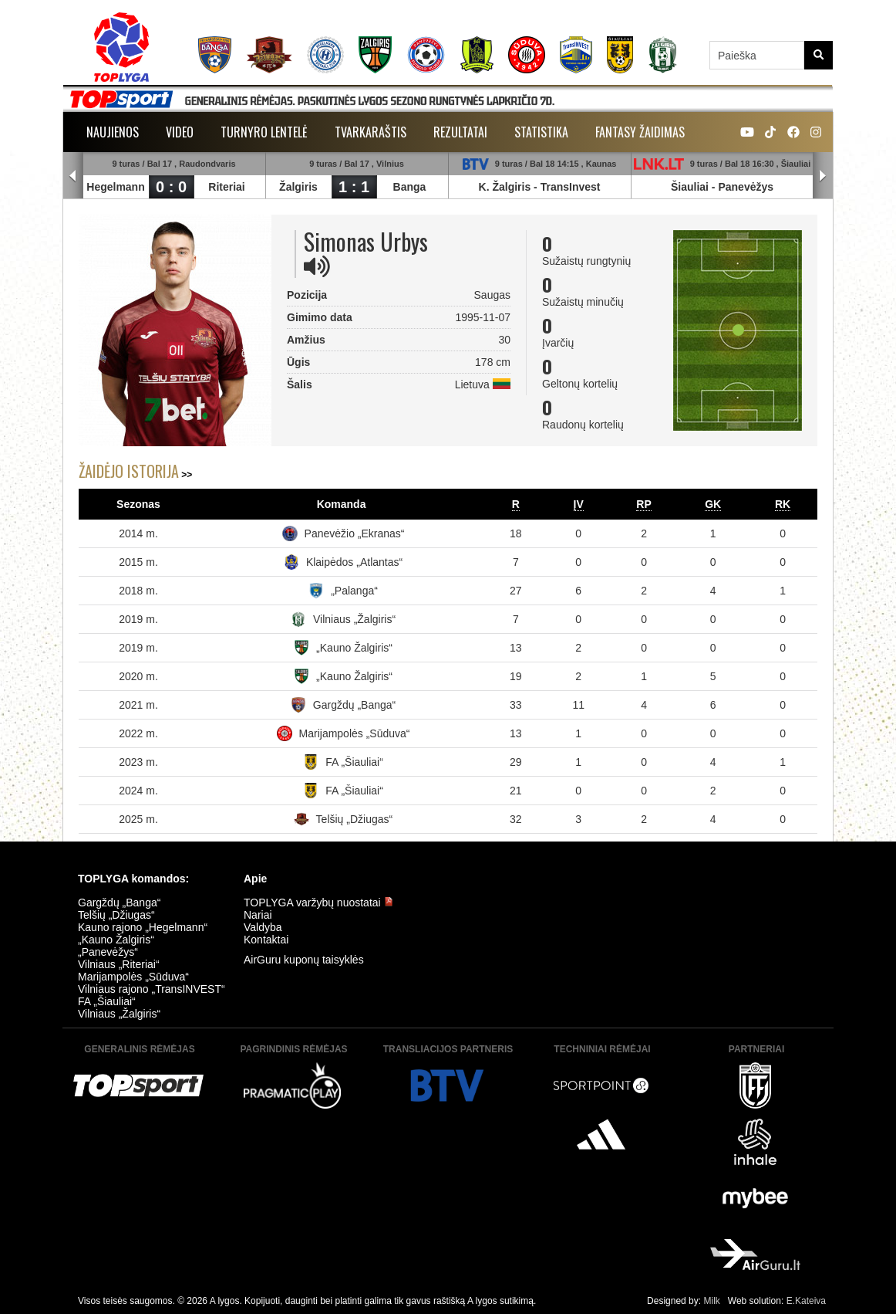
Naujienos (112, 132)
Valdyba (263, 927)
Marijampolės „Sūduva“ (354, 733)
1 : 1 (354, 186)
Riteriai (226, 187)
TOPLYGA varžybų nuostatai (318, 902)
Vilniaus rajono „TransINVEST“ (151, 989)
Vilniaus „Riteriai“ (119, 964)
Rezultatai (460, 132)
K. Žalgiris (505, 187)
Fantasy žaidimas (640, 132)
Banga (409, 187)
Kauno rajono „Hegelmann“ (142, 927)
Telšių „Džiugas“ (354, 819)
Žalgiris (298, 187)
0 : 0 (171, 186)
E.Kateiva (806, 1300)
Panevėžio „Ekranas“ (355, 533)
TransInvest (571, 187)
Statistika (541, 132)
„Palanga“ (354, 590)
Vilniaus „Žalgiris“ (354, 619)
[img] (317, 266)
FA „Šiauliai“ (354, 762)
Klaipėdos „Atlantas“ (354, 562)
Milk (711, 1300)
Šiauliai (690, 187)
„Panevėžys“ (108, 952)
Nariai (258, 915)
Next (823, 176)
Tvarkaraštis (370, 132)
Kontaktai (266, 939)
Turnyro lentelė (264, 132)
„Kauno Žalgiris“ (354, 648)
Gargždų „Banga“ (354, 705)
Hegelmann (115, 187)
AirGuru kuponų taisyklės (304, 959)
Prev (73, 176)
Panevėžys (745, 187)
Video (180, 132)
